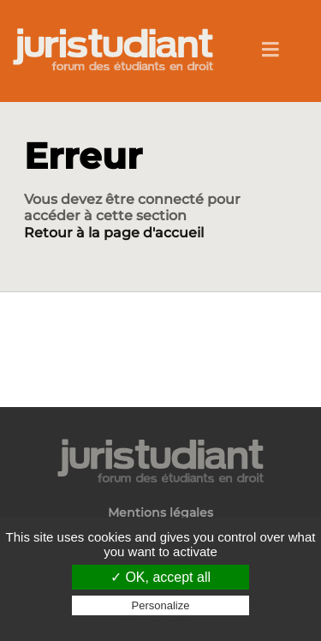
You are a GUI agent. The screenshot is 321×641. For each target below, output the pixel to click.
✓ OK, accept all (160, 577)
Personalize (161, 605)
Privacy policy (161, 622)
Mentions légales (160, 513)
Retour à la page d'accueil (114, 233)
